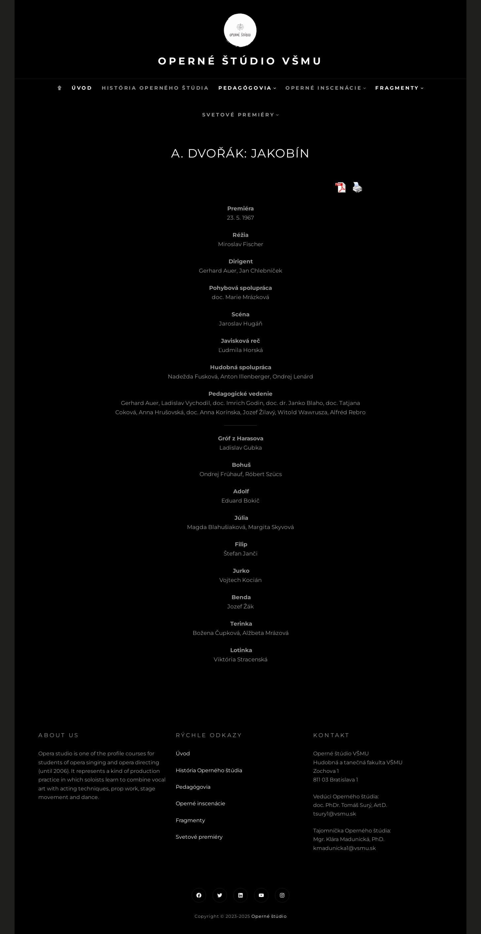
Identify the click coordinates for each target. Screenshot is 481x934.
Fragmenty (190, 820)
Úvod (183, 753)
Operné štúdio (269, 916)
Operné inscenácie (200, 803)
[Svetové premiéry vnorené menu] (277, 114)
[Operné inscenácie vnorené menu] (364, 87)
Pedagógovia (193, 787)
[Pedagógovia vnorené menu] (274, 87)
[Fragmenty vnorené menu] (422, 87)
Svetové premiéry (199, 837)
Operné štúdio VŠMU (240, 61)
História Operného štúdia (209, 770)
